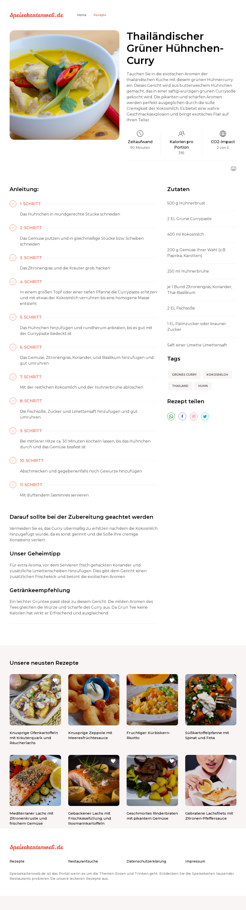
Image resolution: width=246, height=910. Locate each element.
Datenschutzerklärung (146, 861)
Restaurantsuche (83, 861)
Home (81, 15)
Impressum (195, 861)
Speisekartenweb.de (36, 15)
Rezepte (100, 15)
